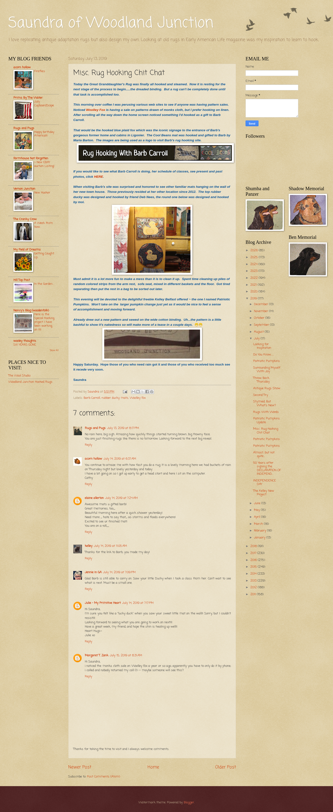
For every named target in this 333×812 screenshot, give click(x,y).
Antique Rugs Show (266, 388)
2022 (254, 278)
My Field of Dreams (27, 249)
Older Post (225, 767)
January (260, 537)
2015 (254, 567)
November (261, 311)
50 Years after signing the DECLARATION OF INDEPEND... (267, 468)
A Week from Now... (43, 225)
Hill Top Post (21, 280)
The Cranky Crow (25, 219)
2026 (254, 250)
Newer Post (79, 767)
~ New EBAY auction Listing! (44, 164)
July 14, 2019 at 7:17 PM (138, 603)
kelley (88, 546)
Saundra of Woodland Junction (110, 23)
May (257, 510)
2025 (254, 257)
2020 (254, 291)
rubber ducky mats (115, 398)
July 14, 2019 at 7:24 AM (121, 498)
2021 (254, 285)
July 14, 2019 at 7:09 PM (119, 572)
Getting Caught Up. (44, 255)
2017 (253, 553)
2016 (254, 560)
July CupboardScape (44, 103)
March (259, 524)
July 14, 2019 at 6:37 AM (119, 459)
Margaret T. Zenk (96, 655)
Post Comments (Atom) (103, 776)
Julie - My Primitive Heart (103, 603)
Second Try (260, 395)
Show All (54, 350)
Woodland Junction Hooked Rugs (30, 382)
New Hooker (42, 192)
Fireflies (39, 71)
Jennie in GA (93, 572)
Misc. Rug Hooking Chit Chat (265, 431)
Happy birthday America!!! (44, 134)
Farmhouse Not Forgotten (30, 158)
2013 (254, 580)
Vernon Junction (24, 189)
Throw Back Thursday (261, 380)
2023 (254, 271)
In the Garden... (44, 284)
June (257, 503)
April (257, 517)
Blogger (189, 802)
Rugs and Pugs (95, 428)
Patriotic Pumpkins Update (266, 420)
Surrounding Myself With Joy (266, 370)
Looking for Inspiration (262, 346)
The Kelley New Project (263, 493)
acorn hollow (93, 459)
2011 (253, 594)
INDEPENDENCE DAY (264, 482)
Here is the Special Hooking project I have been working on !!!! (44, 322)
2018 (254, 546)
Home (153, 767)
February (260, 530)
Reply (88, 445)
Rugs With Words (266, 412)
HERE (98, 176)
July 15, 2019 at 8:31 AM (126, 655)
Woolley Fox (95, 110)
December (261, 304)
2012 (254, 587)
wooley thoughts (24, 341)
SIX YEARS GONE (24, 345)
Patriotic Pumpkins (266, 361)
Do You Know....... (263, 354)
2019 (254, 298)
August (259, 332)
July (257, 338)
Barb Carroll (92, 398)
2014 (254, 574)
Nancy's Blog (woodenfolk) (31, 310)
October (259, 318)
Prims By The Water (28, 98)
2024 (254, 264)
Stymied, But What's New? (264, 403)
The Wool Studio (19, 375)
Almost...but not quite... (264, 454)
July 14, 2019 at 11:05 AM (110, 546)
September (262, 325)
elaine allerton (94, 498)
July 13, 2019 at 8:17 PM (123, 428)
